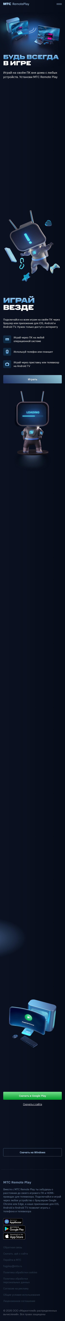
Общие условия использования (21, 1294)
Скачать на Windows (32, 1152)
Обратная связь (12, 1247)
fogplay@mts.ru (12, 1266)
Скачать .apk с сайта (15, 1253)
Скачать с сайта (32, 1104)
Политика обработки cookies (20, 1272)
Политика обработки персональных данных (16, 1280)
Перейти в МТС (12, 1259)
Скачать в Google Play (32, 1095)
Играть (32, 379)
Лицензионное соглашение (19, 1301)
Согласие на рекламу (16, 1288)
